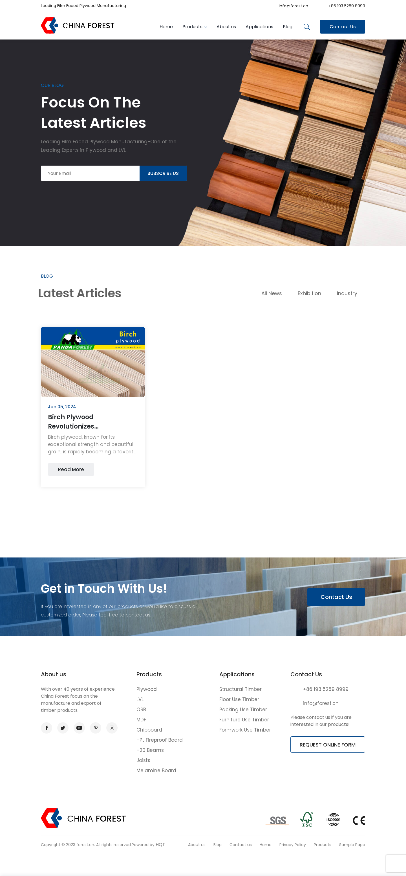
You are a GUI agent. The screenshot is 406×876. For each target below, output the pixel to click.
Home (166, 26)
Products (192, 26)
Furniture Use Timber (244, 719)
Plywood (146, 689)
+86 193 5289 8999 (346, 6)
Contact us (241, 845)
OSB (141, 709)
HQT (160, 844)
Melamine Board (156, 770)
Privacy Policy (292, 845)
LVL (140, 699)
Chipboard (149, 729)
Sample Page (352, 845)
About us (226, 26)
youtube (78, 728)
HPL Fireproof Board (159, 740)
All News (271, 293)
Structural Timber (240, 689)
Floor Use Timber (239, 699)
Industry (347, 293)
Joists (143, 760)
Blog (287, 26)
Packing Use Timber (243, 709)
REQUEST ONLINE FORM (328, 744)
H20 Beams (150, 750)
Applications (259, 26)
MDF (141, 719)
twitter (61, 728)
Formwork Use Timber (245, 729)
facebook (45, 728)
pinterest (94, 728)
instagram (110, 728)
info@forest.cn (293, 6)
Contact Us (343, 26)
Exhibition (309, 293)
